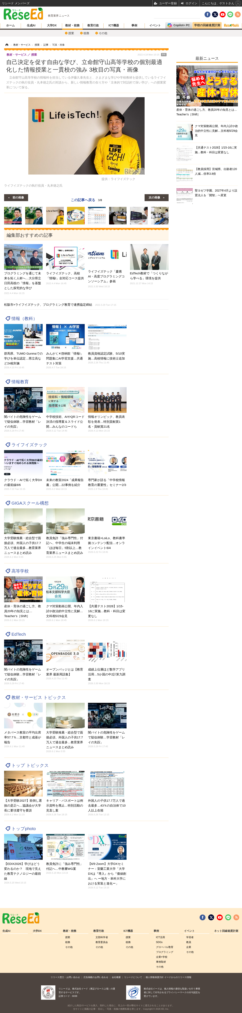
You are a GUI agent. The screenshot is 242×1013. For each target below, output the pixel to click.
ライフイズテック (29, 444)
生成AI (31, 25)
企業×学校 (161, 957)
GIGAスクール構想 (30, 503)
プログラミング (164, 952)
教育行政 (93, 25)
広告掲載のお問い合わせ (95, 977)
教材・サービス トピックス (38, 697)
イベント (155, 25)
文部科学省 (102, 937)
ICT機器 (113, 25)
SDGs (159, 942)
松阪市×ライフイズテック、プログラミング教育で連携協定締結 (60, 304)
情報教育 (20, 381)
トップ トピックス (30, 765)
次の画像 (154, 197)
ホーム (10, 25)
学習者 (190, 937)
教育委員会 (102, 942)
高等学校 (20, 571)
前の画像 (18, 197)
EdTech (18, 634)
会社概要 (116, 977)
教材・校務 (72, 25)
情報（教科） (24, 318)
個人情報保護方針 (155, 977)
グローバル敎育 (164, 947)
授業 (71, 33)
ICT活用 (160, 937)
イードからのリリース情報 (177, 977)
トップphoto (23, 828)
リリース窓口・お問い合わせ (65, 977)
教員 (188, 942)
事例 (134, 25)
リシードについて (133, 977)
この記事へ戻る (86, 200)
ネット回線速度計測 (226, 931)
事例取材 (161, 961)
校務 (86, 33)
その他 (103, 33)
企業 (188, 947)
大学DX (52, 25)
